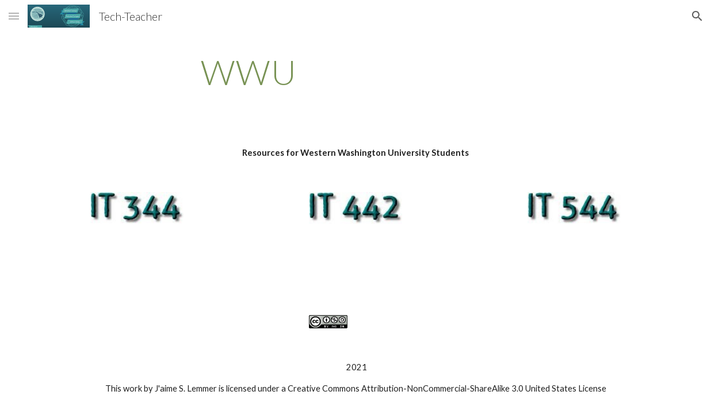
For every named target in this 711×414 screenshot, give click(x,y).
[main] (249, 71)
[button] (14, 16)
